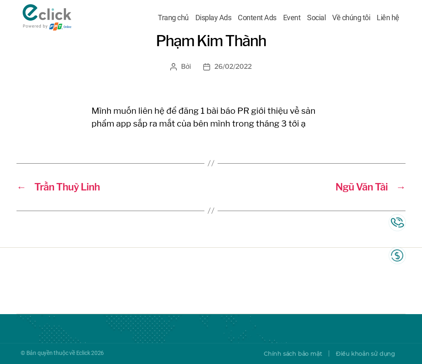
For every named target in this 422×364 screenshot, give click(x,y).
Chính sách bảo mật (293, 353)
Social (316, 18)
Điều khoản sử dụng (365, 353)
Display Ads (213, 18)
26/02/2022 (232, 66)
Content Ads (257, 18)
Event (292, 18)
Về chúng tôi (351, 18)
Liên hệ (388, 18)
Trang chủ (173, 18)
